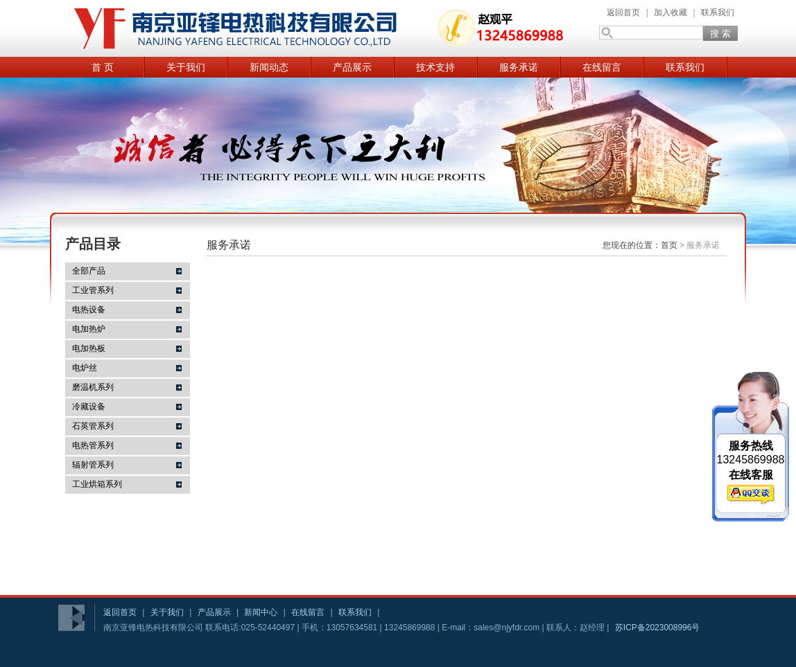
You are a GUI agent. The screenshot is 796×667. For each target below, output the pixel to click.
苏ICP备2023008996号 (657, 627)
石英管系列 (93, 426)
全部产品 (88, 271)
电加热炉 (88, 329)
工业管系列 (93, 290)
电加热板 (88, 348)
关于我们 (185, 67)
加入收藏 (670, 12)
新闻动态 (269, 67)
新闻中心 (260, 612)
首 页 (103, 67)
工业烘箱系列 (97, 484)
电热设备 (88, 309)
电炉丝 (84, 368)
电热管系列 (93, 445)
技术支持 (435, 67)
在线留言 (601, 67)
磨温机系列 (93, 387)
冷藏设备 (88, 406)
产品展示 (352, 67)
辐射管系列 (93, 465)
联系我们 (717, 12)
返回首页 (623, 12)
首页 (669, 245)
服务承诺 (518, 67)
